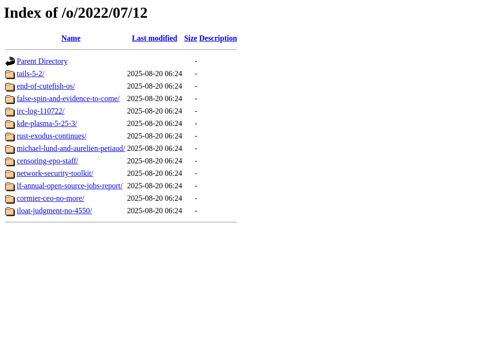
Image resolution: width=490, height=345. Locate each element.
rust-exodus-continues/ (52, 136)
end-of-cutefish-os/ (46, 86)
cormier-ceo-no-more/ (50, 198)
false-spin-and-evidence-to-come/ (68, 98)
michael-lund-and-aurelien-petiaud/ (71, 148)
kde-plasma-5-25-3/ (47, 123)
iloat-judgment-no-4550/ (54, 211)
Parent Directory (42, 61)
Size (191, 38)
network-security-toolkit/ (55, 173)
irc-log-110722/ (41, 111)
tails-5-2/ (31, 73)
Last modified (155, 38)
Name (70, 38)
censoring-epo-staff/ (47, 161)
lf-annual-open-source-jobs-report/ (69, 186)
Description (218, 38)
